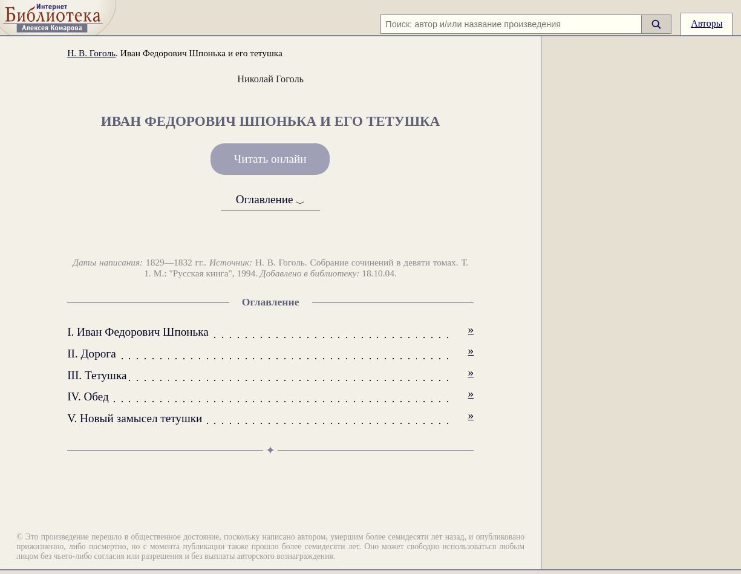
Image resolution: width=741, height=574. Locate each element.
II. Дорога (91, 353)
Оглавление (270, 199)
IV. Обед (88, 396)
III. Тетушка (96, 375)
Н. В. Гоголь (91, 53)
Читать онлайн (270, 158)
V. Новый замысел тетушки (134, 418)
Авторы (706, 23)
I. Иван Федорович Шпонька (138, 331)
